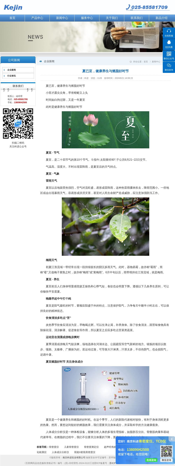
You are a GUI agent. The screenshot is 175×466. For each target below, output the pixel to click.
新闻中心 (62, 18)
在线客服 (169, 36)
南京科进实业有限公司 (74, 457)
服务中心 (87, 18)
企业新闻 (11, 70)
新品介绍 (161, 18)
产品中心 (37, 18)
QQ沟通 (169, 47)
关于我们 (112, 18)
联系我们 (137, 18)
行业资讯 (11, 76)
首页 (146, 61)
